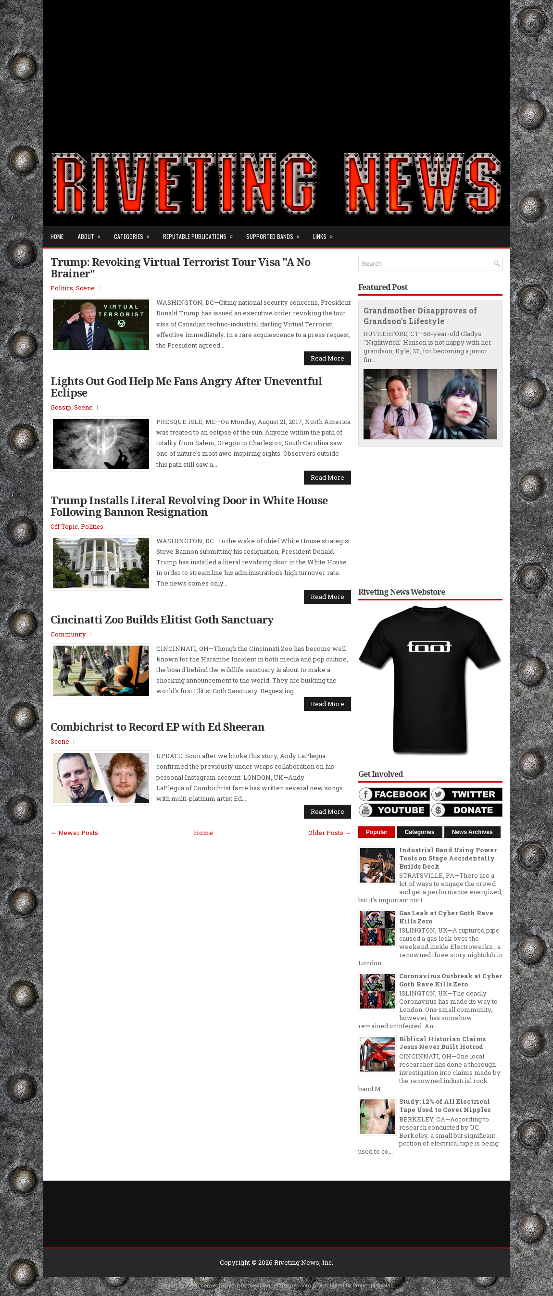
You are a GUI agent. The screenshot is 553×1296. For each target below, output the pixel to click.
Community (68, 634)
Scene (85, 288)
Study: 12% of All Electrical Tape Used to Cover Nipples (444, 1105)
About (92, 233)
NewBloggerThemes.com (279, 1285)
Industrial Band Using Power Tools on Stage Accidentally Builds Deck (448, 858)
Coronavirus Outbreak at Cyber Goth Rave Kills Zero (450, 980)
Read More (327, 358)
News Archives (472, 832)
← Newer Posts (74, 832)
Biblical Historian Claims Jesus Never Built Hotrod (442, 1042)
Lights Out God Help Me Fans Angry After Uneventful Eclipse (186, 386)
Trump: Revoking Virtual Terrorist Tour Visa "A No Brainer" (180, 267)
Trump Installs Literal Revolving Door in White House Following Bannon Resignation (188, 505)
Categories (135, 233)
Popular (377, 832)
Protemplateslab (373, 1285)
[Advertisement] (276, 67)
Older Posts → (329, 832)
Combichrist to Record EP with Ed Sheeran (157, 726)
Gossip (60, 407)
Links (326, 233)
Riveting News (296, 1262)
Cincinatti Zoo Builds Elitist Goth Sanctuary (161, 619)
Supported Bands (276, 233)
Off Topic (64, 526)
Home (56, 236)
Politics (61, 288)
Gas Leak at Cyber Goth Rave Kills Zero (446, 917)
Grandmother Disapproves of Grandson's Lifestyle (420, 316)
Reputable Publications (201, 233)
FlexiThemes (201, 1285)
